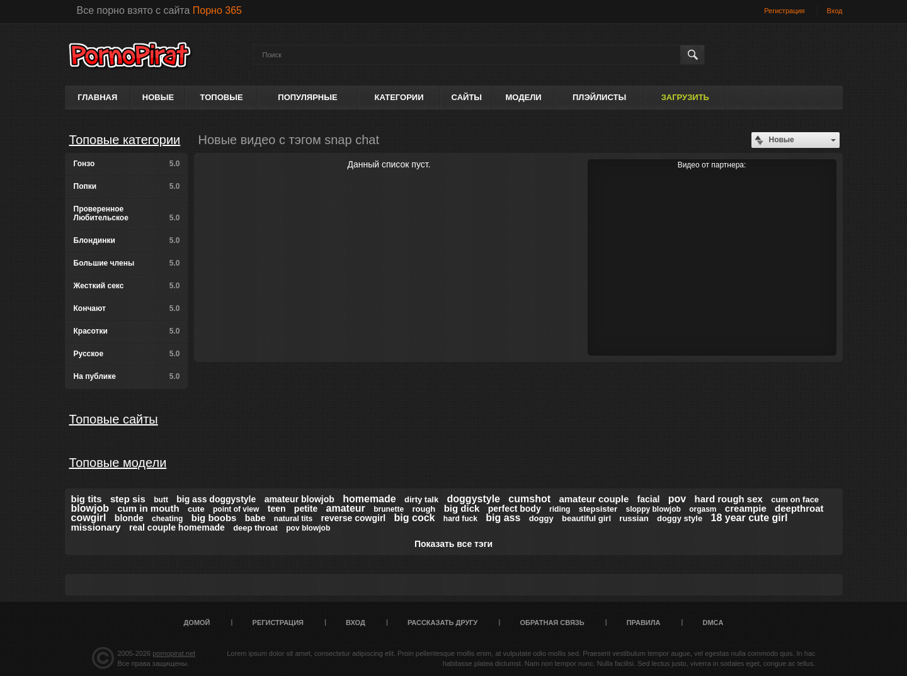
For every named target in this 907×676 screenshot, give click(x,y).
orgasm (702, 509)
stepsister (598, 509)
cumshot (529, 498)
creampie (746, 508)
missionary (96, 527)
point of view (236, 509)
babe (255, 518)
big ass (503, 517)
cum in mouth (148, 508)
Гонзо (127, 163)
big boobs (214, 517)
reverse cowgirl (353, 518)
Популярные (307, 97)
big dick (462, 508)
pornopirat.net (173, 653)
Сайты (467, 97)
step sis (127, 498)
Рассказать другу (443, 622)
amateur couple (594, 498)
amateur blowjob (299, 499)
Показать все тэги (453, 544)
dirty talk (421, 499)
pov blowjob (308, 528)
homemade (369, 498)
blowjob (90, 508)
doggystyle (473, 498)
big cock (414, 517)
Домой (197, 622)
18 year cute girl (749, 517)
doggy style (679, 518)
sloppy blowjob (652, 509)
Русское (127, 353)
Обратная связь (552, 622)
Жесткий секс (127, 285)
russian (633, 518)
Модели (523, 97)
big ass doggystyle (216, 499)
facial (648, 499)
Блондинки (127, 240)
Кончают (127, 308)
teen (277, 509)
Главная (97, 97)
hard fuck (460, 518)
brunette (389, 509)
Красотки (127, 331)
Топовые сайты (113, 419)
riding (559, 509)
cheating (167, 518)
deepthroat (799, 508)
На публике (127, 376)
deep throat (255, 527)
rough (423, 509)
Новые (158, 97)
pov (677, 498)
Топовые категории (125, 140)
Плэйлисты (599, 97)
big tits (86, 498)
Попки (127, 186)
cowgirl (88, 517)
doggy (541, 518)
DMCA (712, 622)
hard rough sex (729, 498)
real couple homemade (177, 527)
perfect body (514, 509)
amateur (345, 508)
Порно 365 (217, 10)
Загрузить (685, 97)
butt (161, 499)
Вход (835, 10)
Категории (399, 97)
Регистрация (784, 10)
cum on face (795, 499)
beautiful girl (586, 518)
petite (305, 509)
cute (196, 509)
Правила (644, 622)
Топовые (221, 97)
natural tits (293, 518)
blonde (129, 518)
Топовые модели (118, 463)
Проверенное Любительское (127, 213)
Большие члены (127, 263)
